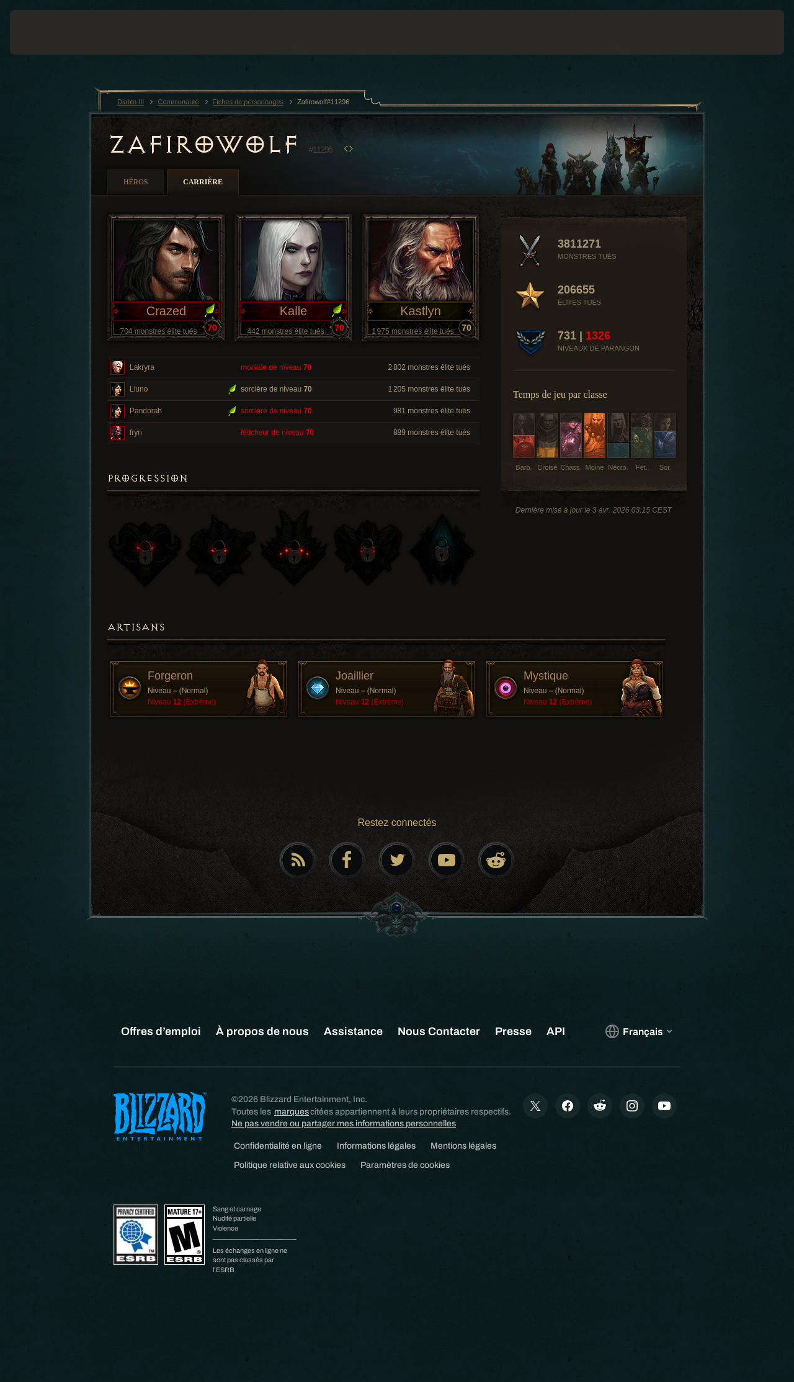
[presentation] (48, 32)
